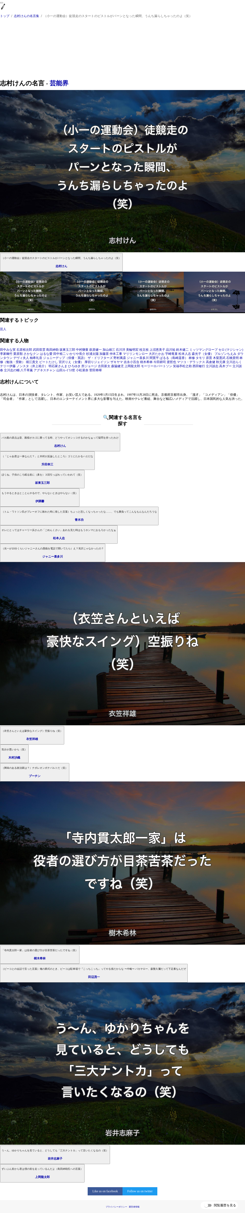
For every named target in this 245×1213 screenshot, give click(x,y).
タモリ (200, 358)
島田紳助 (52, 349)
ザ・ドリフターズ (100, 358)
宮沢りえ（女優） (71, 362)
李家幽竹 (6, 353)
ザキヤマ (116, 362)
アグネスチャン (45, 370)
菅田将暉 (95, 370)
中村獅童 (82, 349)
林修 (192, 358)
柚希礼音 (36, 358)
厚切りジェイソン (97, 362)
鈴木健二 (182, 349)
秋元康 (220, 362)
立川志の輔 (12, 370)
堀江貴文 (32, 362)
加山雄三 (109, 349)
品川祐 (170, 349)
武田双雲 (39, 349)
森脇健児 (117, 366)
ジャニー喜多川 (138, 358)
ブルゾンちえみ (225, 353)
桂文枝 (144, 349)
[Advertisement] (122, 49)
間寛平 (154, 358)
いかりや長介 (76, 353)
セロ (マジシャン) (230, 349)
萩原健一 (95, 349)
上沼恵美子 (157, 349)
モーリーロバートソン (156, 366)
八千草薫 (26, 370)
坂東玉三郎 (67, 349)
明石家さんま (58, 366)
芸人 (3, 329)
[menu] (1, 2)
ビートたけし (48, 362)
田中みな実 (8, 349)
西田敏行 (199, 366)
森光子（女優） (203, 353)
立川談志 (212, 366)
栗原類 (18, 353)
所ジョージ (89, 366)
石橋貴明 (232, 358)
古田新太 (104, 366)
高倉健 (210, 362)
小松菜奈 (82, 370)
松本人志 (184, 353)
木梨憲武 (219, 358)
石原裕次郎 (24, 349)
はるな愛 (46, 353)
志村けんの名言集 (26, 16)
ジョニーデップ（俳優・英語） (65, 358)
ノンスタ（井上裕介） (32, 366)
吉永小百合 (131, 362)
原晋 (209, 358)
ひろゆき (74, 366)
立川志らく (234, 362)
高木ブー (225, 366)
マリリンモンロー (135, 353)
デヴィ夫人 (21, 358)
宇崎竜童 (171, 353)
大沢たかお (156, 353)
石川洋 (120, 349)
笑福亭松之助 (182, 366)
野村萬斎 (119, 358)
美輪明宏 (132, 349)
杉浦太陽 (92, 353)
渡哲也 (171, 362)
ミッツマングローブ (203, 349)
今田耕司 (159, 362)
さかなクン (31, 353)
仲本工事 (116, 353)
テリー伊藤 (8, 366)
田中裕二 (59, 353)
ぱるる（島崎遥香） (174, 358)
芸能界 (59, 83)
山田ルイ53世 (65, 370)
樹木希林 (146, 362)
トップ (4, 16)
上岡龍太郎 (132, 366)
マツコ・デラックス (191, 362)
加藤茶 (104, 353)
